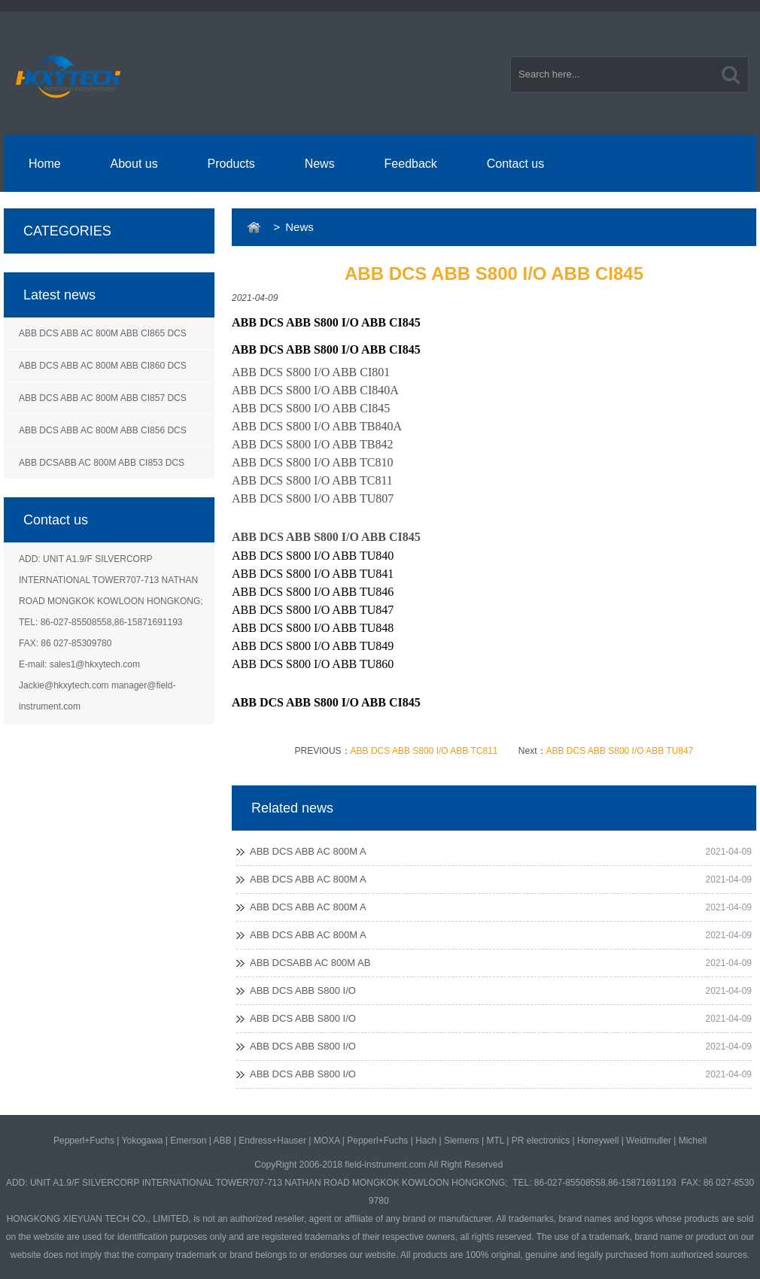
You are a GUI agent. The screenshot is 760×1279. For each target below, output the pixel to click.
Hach (425, 1140)
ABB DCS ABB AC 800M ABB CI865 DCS (103, 333)
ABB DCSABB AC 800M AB (310, 962)
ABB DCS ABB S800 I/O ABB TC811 (424, 751)
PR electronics (541, 1140)
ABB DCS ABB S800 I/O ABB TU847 (620, 751)
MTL (495, 1140)
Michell (693, 1140)
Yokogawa (142, 1140)
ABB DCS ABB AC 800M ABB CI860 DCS (103, 365)
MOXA (327, 1140)
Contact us (515, 163)
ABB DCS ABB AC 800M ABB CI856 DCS (103, 430)
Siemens (461, 1140)
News (320, 163)
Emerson (188, 1140)
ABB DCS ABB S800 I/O (303, 990)
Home (45, 163)
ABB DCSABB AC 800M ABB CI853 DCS (101, 462)
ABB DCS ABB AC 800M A (308, 851)
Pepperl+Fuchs (83, 1140)
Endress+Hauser (272, 1140)
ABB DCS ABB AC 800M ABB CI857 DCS (103, 398)
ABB (222, 1140)
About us (134, 163)
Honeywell (598, 1140)
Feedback (411, 163)
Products (231, 163)
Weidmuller (648, 1140)
